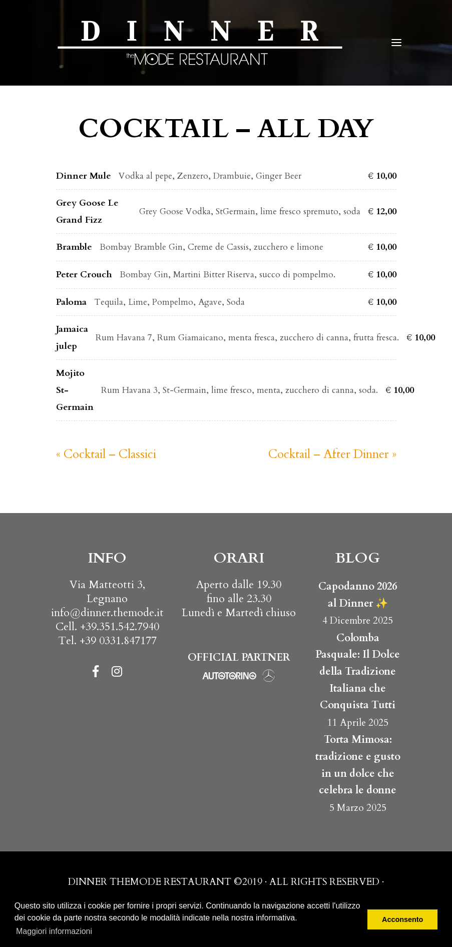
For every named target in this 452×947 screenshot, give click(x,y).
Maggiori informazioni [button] (54, 931)
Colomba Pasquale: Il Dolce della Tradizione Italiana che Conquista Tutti (357, 671)
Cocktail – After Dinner (332, 454)
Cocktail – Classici (106, 454)
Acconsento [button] (402, 919)
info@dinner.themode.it (107, 613)
